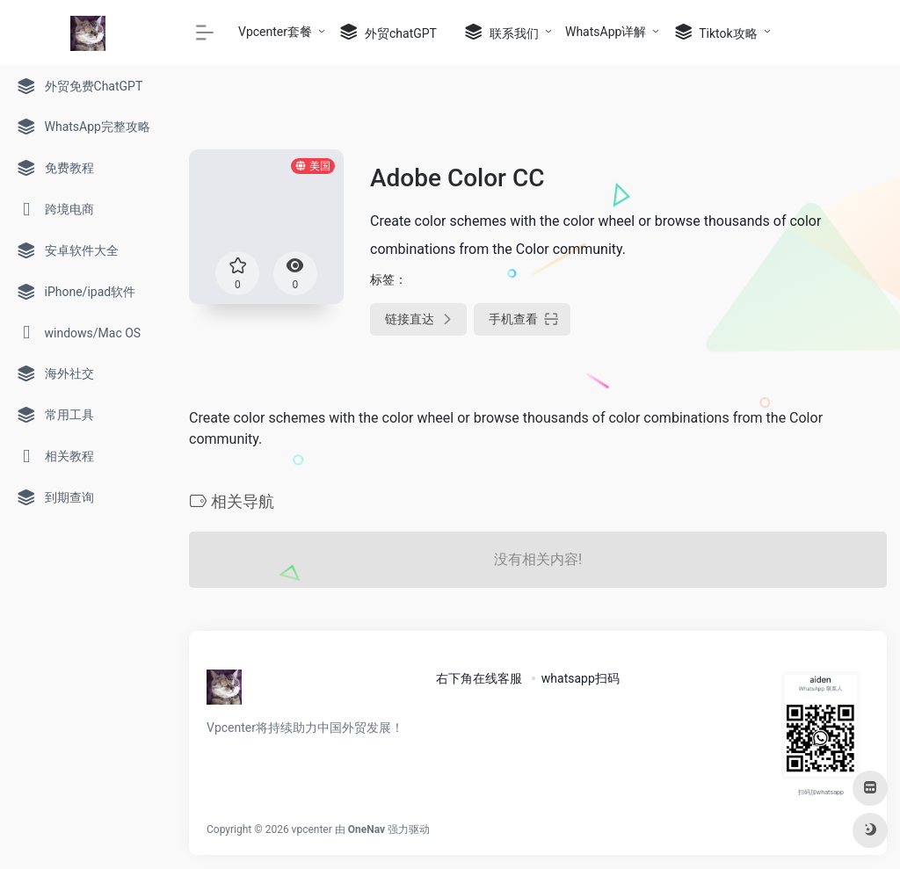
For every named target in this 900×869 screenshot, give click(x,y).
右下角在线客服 (479, 678)
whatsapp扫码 (580, 678)
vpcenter (312, 829)
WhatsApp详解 (605, 32)
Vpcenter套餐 (275, 32)
